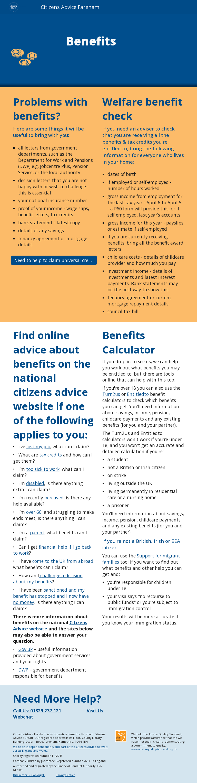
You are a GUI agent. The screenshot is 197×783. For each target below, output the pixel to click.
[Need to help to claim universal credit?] (54, 260)
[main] (91, 41)
